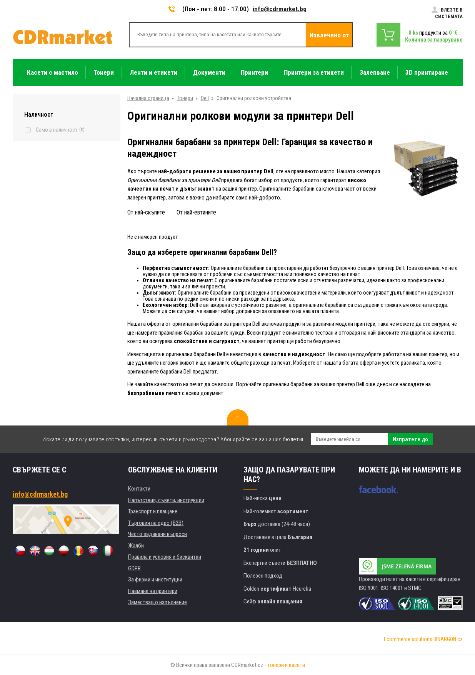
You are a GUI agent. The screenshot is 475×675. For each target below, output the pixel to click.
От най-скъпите (146, 212)
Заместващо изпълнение (157, 602)
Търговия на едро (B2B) (155, 522)
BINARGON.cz (448, 639)
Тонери (185, 98)
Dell (205, 98)
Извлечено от (329, 35)
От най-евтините (196, 212)
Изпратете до (410, 439)
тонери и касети (286, 665)
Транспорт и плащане (152, 511)
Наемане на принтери (152, 591)
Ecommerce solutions (408, 639)
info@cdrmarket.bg (280, 9)
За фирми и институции (155, 579)
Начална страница (148, 98)
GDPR (134, 568)
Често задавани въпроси (157, 534)
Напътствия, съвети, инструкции (166, 500)
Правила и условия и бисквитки (164, 556)
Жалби (136, 545)
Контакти (139, 488)
